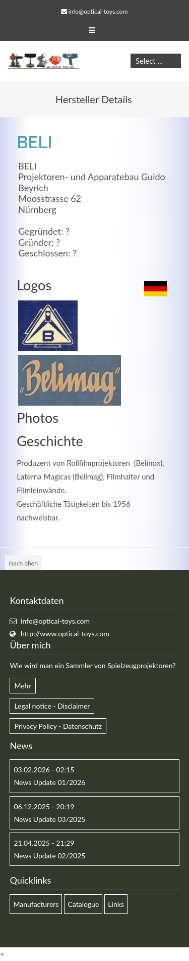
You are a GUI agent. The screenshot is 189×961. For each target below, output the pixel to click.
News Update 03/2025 (49, 819)
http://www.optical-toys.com (65, 633)
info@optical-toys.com (98, 11)
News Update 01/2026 (49, 782)
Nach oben (23, 563)
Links (116, 904)
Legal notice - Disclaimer (52, 706)
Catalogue (83, 904)
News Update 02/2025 (49, 855)
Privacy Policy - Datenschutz (58, 726)
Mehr (22, 685)
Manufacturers (35, 904)
